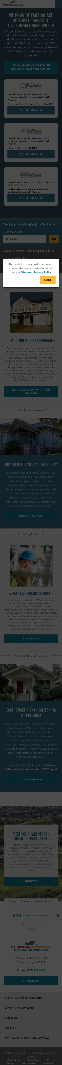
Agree (47, 280)
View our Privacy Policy (36, 272)
